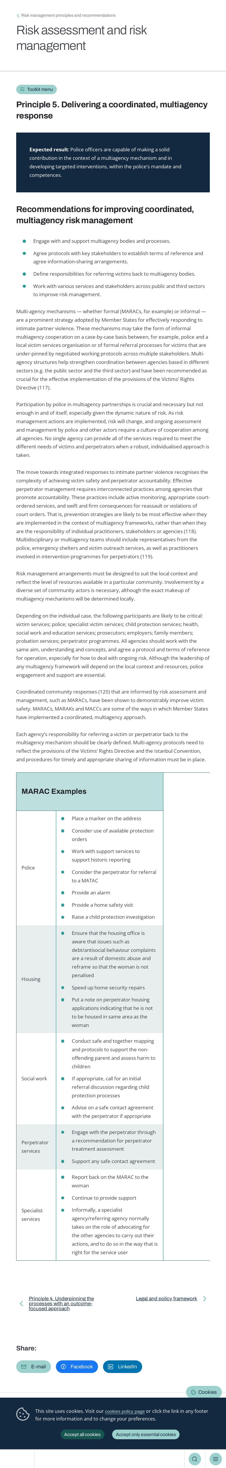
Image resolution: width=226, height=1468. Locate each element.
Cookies (207, 1392)
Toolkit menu (40, 89)
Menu (216, 1459)
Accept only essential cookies (146, 1434)
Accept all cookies (82, 1434)
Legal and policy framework (166, 1300)
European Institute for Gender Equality (19, 1459)
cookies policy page (125, 1411)
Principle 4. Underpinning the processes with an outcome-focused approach (61, 1305)
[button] (33, 1366)
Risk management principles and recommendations (68, 15)
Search (195, 1459)
